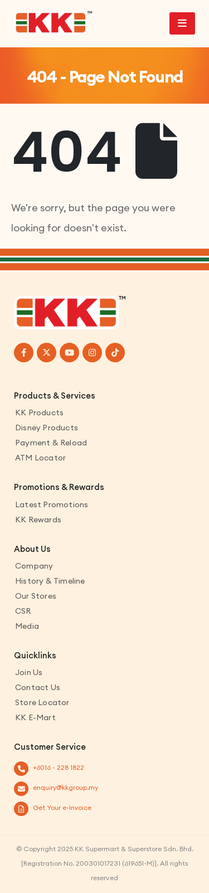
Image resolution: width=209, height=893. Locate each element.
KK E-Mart (35, 717)
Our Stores (35, 596)
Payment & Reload (51, 443)
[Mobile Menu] (182, 23)
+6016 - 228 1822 (58, 767)
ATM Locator (40, 458)
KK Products (39, 412)
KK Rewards (38, 520)
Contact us (37, 687)
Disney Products (46, 428)
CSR (23, 611)
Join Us (28, 672)
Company (34, 566)
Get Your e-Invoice (62, 807)
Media (27, 626)
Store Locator (42, 702)
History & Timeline (50, 581)
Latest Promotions (51, 504)
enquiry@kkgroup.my (65, 787)
